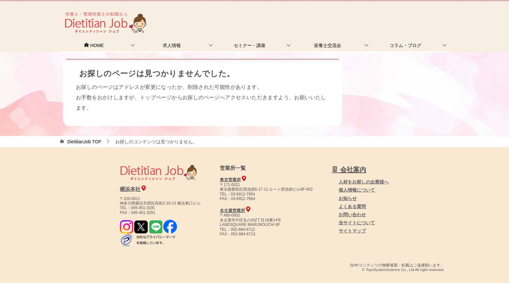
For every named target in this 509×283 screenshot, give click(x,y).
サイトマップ (352, 230)
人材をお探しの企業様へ (405, 14)
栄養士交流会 (327, 45)
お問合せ (338, 14)
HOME (94, 45)
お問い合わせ (352, 214)
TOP (84, 141)
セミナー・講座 (250, 45)
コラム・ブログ (405, 45)
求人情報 (172, 45)
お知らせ (348, 198)
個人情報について (357, 190)
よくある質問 (352, 206)
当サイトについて (357, 222)
